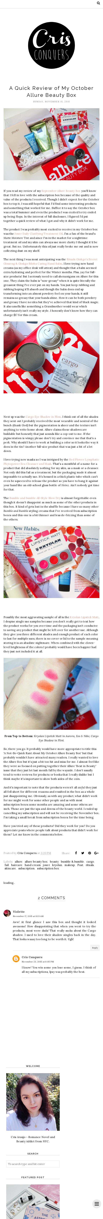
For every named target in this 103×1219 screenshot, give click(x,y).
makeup (70, 865)
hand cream (33, 865)
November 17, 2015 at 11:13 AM (28, 916)
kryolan (57, 865)
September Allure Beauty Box (61, 191)
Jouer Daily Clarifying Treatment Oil (38, 233)
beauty (54, 861)
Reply (95, 947)
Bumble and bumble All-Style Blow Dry (34, 498)
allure (18, 861)
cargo (90, 861)
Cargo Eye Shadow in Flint (43, 416)
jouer (46, 865)
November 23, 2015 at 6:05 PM (38, 961)
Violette (19, 911)
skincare (10, 868)
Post (80, 865)
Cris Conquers (32, 957)
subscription (26, 868)
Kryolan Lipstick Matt (84, 617)
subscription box (48, 868)
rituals (90, 865)
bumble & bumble (72, 861)
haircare (16, 865)
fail (7, 865)
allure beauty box (36, 861)
